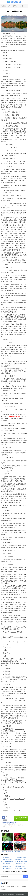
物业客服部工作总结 (6, 866)
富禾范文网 (12, 894)
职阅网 (2, 886)
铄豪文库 (8, 886)
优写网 (12, 886)
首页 (9, 6)
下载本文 (24, 15)
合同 (21, 6)
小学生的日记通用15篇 (20, 857)
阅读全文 (18, 15)
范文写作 (15, 6)
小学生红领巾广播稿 (20, 863)
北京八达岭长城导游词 (7, 861)
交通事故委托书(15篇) (20, 866)
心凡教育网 (18, 886)
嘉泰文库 (24, 886)
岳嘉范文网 (3, 889)
